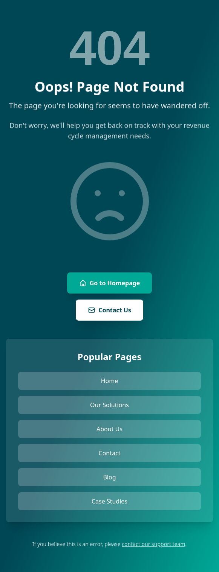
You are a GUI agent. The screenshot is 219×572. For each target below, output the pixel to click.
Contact (110, 453)
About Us (109, 429)
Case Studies (109, 501)
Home (109, 381)
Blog (109, 477)
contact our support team (153, 544)
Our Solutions (109, 405)
